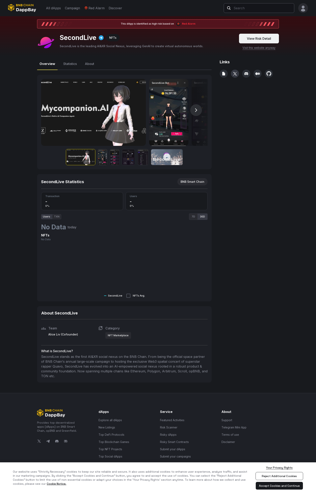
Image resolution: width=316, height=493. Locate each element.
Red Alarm (94, 8)
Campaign (72, 8)
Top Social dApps (110, 454)
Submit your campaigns (175, 454)
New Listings (107, 425)
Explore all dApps (110, 418)
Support (226, 418)
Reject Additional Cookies (279, 476)
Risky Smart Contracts (174, 440)
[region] (158, 477)
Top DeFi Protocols (111, 433)
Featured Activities (172, 418)
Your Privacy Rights (279, 467)
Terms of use (230, 433)
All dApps (53, 8)
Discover (115, 8)
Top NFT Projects (110, 447)
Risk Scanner (168, 425)
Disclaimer (228, 440)
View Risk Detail (259, 37)
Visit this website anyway (258, 46)
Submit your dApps (172, 447)
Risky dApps (168, 433)
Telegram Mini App (233, 425)
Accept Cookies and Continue (279, 486)
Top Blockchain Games (114, 440)
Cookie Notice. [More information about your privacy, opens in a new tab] (56, 484)
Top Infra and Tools (112, 462)
